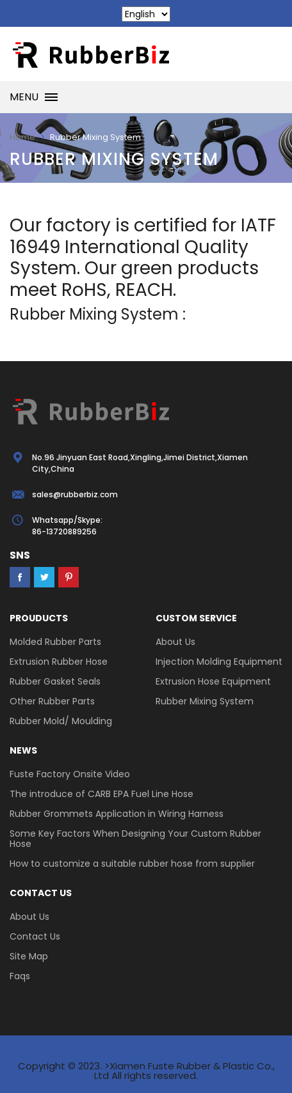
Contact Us (35, 936)
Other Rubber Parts (52, 701)
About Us (175, 641)
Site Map (29, 956)
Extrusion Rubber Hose (59, 661)
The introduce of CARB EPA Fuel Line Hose (101, 793)
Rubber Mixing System (205, 701)
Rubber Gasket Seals (55, 681)
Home (22, 137)
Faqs (20, 976)
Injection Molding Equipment (219, 661)
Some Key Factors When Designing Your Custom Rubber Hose (135, 838)
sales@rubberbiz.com (75, 494)
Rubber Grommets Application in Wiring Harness (116, 813)
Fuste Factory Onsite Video (70, 774)
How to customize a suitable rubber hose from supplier (132, 863)
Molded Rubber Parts (55, 641)
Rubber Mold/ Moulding (61, 721)
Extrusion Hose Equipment (213, 681)
